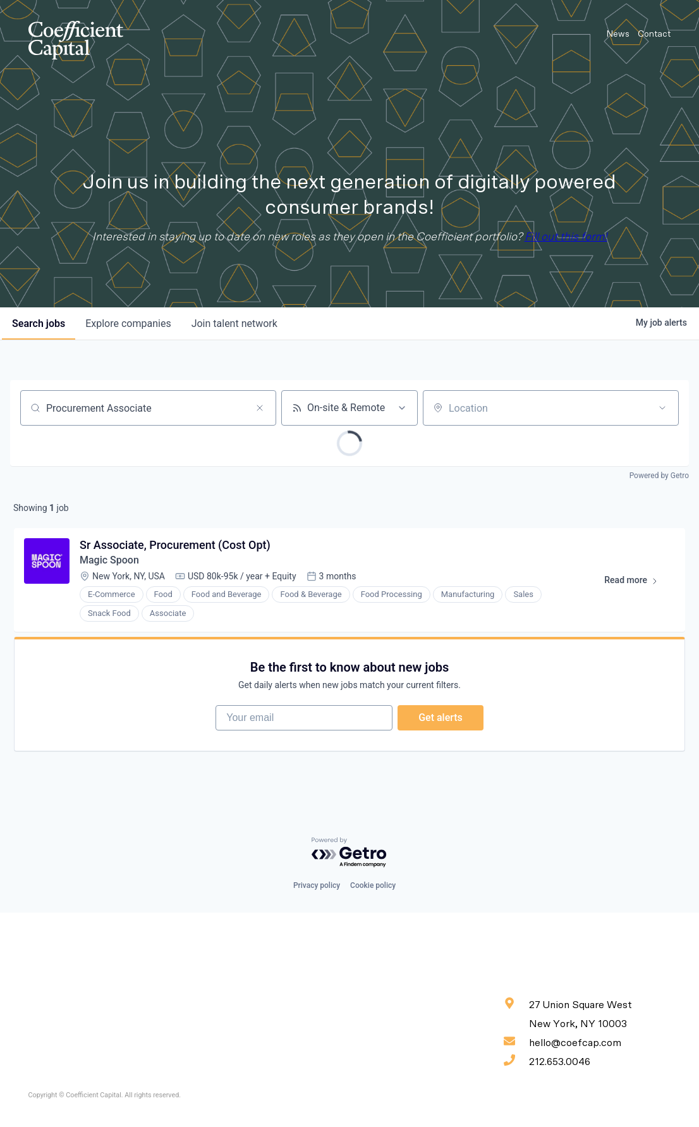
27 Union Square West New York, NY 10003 (568, 1013)
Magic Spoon (109, 560)
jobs (38, 323)
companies (128, 323)
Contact (654, 34)
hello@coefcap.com (562, 1041)
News (618, 34)
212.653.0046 (547, 1060)
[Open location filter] (662, 408)
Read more (637, 582)
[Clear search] (260, 408)
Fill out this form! (566, 237)
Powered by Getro (659, 475)
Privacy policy (316, 885)
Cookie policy (373, 885)
